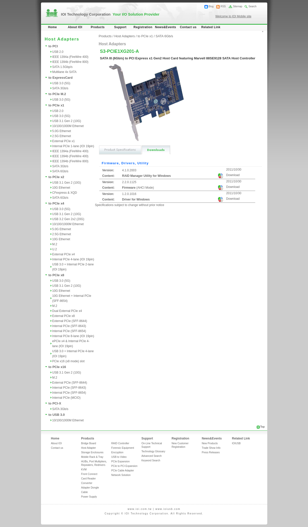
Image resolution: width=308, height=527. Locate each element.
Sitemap (237, 6)
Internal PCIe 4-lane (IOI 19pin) (73, 259)
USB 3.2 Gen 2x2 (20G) (68, 219)
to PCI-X (55, 403)
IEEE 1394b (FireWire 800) (70, 62)
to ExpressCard (61, 77)
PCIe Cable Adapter (122, 470)
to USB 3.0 (57, 415)
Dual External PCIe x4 (67, 311)
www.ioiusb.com (168, 509)
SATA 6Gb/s (60, 171)
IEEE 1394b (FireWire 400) (70, 156)
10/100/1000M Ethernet (68, 126)
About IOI (75, 27)
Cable (84, 492)
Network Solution (121, 475)
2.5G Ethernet (61, 136)
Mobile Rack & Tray (92, 457)
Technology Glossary (153, 451)
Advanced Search (152, 456)
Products (98, 27)
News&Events (165, 27)
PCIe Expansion (120, 461)
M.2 (54, 244)
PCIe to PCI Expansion (124, 466)
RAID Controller (120, 443)
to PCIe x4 (56, 203)
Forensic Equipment (122, 448)
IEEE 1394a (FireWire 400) (70, 57)
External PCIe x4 (63, 254)
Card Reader (88, 478)
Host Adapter (88, 448)
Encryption (117, 452)
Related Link (210, 27)
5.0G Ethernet (61, 131)
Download (233, 175)
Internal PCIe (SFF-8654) (69, 331)
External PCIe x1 (63, 141)
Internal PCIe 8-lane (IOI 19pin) (73, 336)
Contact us (188, 27)
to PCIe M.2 (57, 94)
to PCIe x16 (57, 367)
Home (52, 27)
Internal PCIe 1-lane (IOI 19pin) (73, 146)
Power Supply (89, 496)
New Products (210, 443)
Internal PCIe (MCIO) (66, 397)
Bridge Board (88, 443)
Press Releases (211, 452)
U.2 (54, 249)
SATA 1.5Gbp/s (62, 67)
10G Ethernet (61, 187)
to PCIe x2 (56, 177)
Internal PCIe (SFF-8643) (69, 326)
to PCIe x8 (56, 275)
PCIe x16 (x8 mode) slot (68, 361)
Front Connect (89, 474)
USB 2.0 (58, 52)
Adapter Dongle (90, 487)
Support (120, 27)
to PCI (53, 46)
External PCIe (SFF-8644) (69, 321)
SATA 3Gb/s (60, 88)
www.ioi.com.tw (139, 509)
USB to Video (119, 457)
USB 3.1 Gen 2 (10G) (66, 121)
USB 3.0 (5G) (61, 83)
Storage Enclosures (92, 452)
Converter (87, 483)
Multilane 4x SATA (64, 72)
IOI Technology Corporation (110, 14)
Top (262, 426)
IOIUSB (236, 443)
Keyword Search (151, 460)
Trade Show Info (211, 448)
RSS (223, 6)
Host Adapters (124, 36)
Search (252, 6)
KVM (84, 469)
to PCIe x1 (56, 105)
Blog (210, 6)
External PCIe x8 (63, 316)
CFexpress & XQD (64, 192)
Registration (143, 27)
